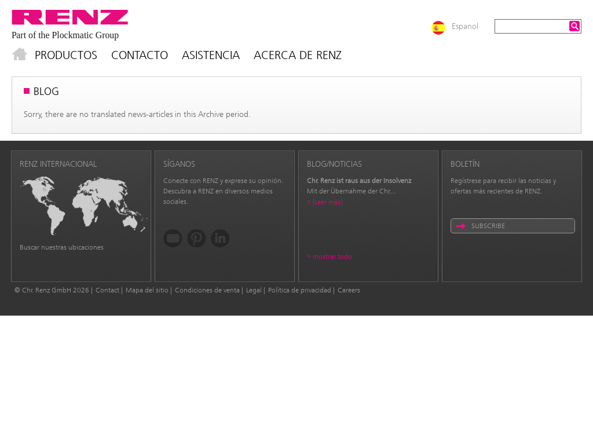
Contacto (139, 55)
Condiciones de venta (207, 290)
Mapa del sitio (147, 290)
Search (574, 26)
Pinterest (196, 238)
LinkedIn (220, 238)
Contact (107, 290)
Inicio (20, 55)
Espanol (465, 26)
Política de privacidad (299, 290)
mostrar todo (332, 256)
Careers (349, 290)
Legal (254, 290)
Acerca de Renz (298, 55)
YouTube (172, 238)
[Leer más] (327, 202)
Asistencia (211, 55)
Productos (66, 55)
